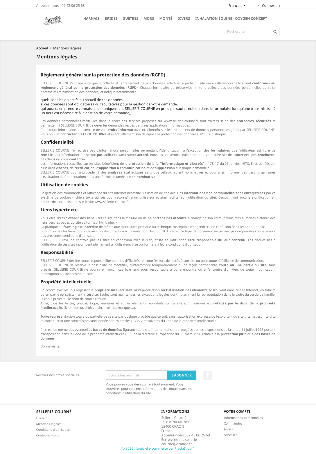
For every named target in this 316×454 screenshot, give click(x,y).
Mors (149, 18)
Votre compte (237, 411)
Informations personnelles (243, 418)
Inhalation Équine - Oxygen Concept (231, 18)
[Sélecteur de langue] (237, 6)
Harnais (91, 18)
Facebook (207, 375)
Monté (165, 18)
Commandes (233, 423)
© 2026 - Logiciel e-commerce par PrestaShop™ (158, 448)
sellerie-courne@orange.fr (179, 441)
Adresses (230, 435)
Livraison (42, 418)
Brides (111, 18)
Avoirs (228, 429)
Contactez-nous (47, 435)
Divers (184, 18)
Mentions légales (48, 424)
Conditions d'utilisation (53, 429)
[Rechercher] (252, 31)
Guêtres (130, 18)
